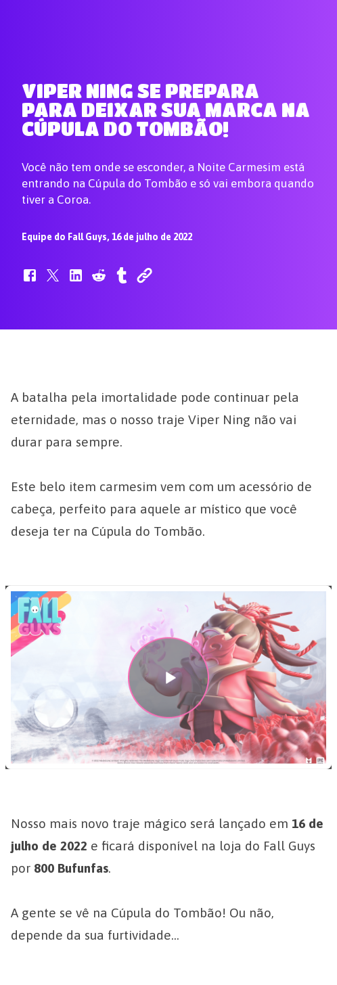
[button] (30, 282)
